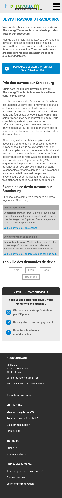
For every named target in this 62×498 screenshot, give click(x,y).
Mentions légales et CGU (21, 412)
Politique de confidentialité (22, 419)
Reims (15, 270)
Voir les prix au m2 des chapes (20, 228)
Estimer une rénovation (20, 484)
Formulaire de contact (19, 395)
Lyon (31, 270)
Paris (46, 270)
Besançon (31, 277)
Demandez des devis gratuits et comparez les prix (32, 68)
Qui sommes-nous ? (18, 425)
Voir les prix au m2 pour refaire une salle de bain (30, 254)
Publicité (12, 448)
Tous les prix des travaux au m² (25, 471)
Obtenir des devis (17, 478)
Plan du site (13, 431)
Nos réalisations (16, 454)
